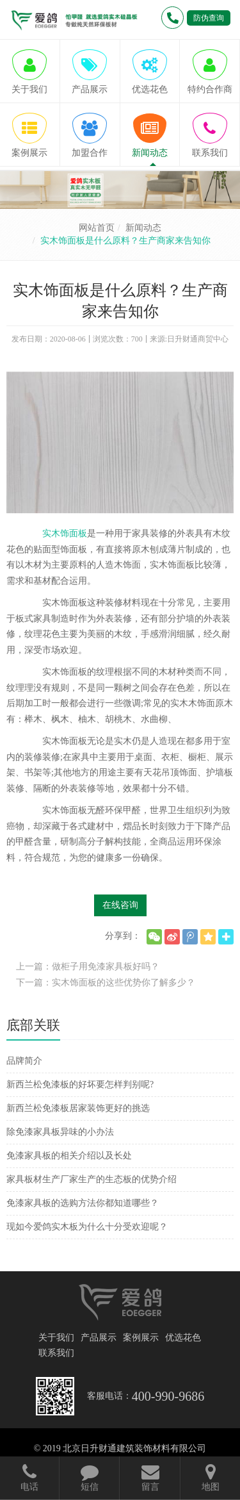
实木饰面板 (64, 533)
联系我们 (56, 1353)
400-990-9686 (168, 1396)
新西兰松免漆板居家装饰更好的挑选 (78, 1108)
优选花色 (183, 1337)
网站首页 (97, 228)
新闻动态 (143, 228)
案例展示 (141, 1337)
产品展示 (98, 1337)
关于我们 (56, 1337)
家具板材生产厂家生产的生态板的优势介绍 (91, 1179)
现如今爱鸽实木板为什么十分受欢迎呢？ (87, 1227)
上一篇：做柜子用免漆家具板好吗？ (87, 966)
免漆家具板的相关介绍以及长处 (69, 1155)
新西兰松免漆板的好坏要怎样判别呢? (80, 1084)
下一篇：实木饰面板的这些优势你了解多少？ (105, 982)
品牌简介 (24, 1061)
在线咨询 (120, 905)
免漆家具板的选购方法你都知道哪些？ (82, 1203)
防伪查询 (208, 17)
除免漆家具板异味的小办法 (60, 1132)
